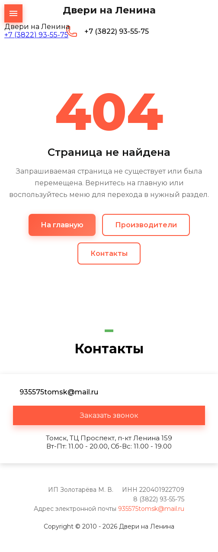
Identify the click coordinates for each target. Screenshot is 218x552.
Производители (146, 225)
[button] (109, 415)
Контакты (109, 253)
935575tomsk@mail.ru (151, 509)
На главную (62, 225)
